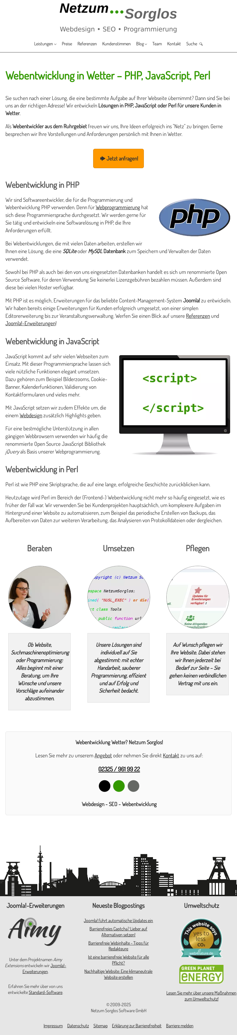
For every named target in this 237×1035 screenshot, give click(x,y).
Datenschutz (78, 1025)
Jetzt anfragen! (118, 158)
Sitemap (100, 1025)
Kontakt (185, 44)
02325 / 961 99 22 (119, 769)
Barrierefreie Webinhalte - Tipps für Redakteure (118, 946)
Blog (145, 44)
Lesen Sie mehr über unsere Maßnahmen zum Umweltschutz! (201, 996)
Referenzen (83, 44)
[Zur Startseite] (118, 17)
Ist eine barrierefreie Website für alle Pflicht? (118, 960)
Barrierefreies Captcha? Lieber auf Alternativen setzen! (118, 932)
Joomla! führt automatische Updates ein (118, 920)
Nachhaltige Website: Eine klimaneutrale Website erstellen (118, 974)
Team (165, 44)
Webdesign (31, 415)
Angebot (103, 755)
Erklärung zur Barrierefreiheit (137, 1025)
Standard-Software (45, 992)
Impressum (53, 1025)
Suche (205, 44)
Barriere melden (179, 1025)
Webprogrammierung (118, 207)
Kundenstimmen (118, 44)
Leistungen (30, 44)
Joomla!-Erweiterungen (30, 323)
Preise (58, 44)
